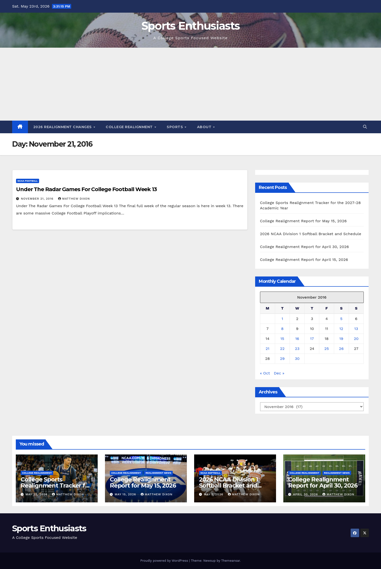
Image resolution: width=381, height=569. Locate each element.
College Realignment (130, 127)
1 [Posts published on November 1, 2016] (282, 318)
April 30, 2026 (306, 494)
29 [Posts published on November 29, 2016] (282, 358)
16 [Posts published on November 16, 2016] (297, 338)
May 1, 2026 (214, 494)
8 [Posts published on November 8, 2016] (282, 328)
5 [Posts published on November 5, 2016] (341, 318)
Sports (175, 127)
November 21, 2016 (38, 198)
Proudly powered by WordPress (164, 560)
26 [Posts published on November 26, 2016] (341, 348)
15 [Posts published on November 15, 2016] (282, 338)
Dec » (279, 373)
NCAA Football (27, 180)
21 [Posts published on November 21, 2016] (267, 348)
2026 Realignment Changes (63, 127)
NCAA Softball (210, 472)
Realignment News (158, 472)
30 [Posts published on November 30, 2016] (297, 358)
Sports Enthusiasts (190, 25)
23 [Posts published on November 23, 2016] (297, 348)
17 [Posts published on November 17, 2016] (312, 338)
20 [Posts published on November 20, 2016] (356, 338)
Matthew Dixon (74, 198)
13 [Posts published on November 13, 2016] (356, 328)
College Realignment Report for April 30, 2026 (304, 246)
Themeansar (230, 560)
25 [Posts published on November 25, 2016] (326, 348)
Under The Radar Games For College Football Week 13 (86, 189)
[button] (365, 126)
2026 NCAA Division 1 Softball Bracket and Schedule (310, 233)
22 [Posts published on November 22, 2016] (282, 348)
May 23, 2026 (37, 494)
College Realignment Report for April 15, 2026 (304, 259)
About (205, 127)
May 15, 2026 (126, 494)
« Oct (265, 373)
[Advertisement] (190, 84)
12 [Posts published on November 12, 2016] (341, 328)
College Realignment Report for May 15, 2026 (303, 221)
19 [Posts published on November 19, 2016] (341, 338)
